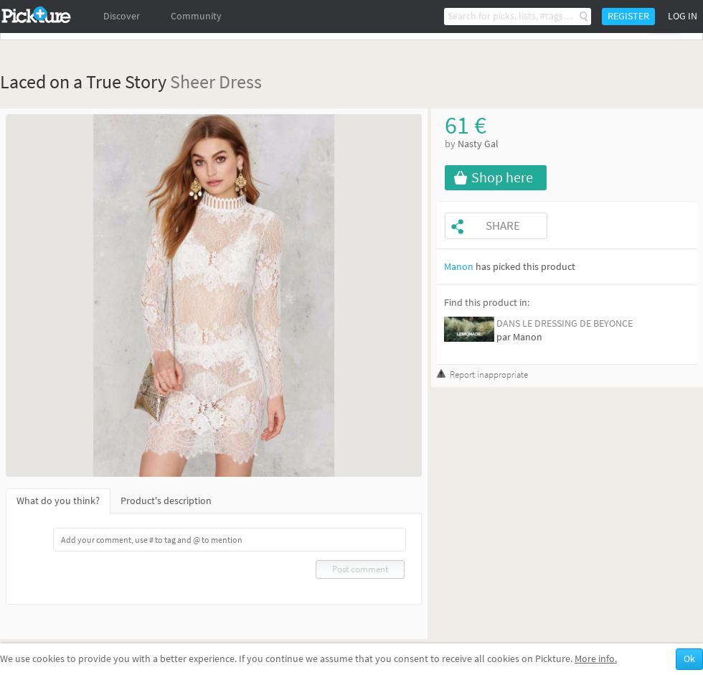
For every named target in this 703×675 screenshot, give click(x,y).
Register (628, 16)
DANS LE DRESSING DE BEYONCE (564, 323)
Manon (458, 267)
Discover (121, 16)
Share (503, 226)
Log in (682, 16)
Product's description (166, 501)
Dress (240, 81)
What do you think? (58, 501)
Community (196, 16)
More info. (596, 659)
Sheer (192, 81)
